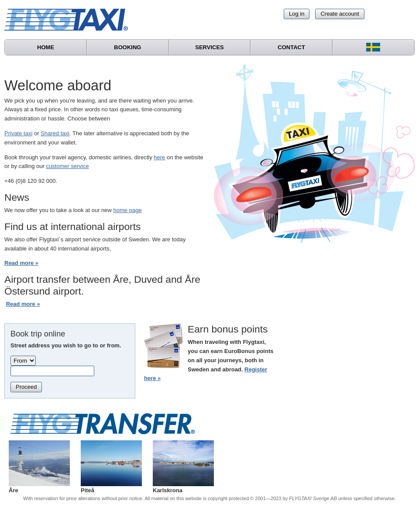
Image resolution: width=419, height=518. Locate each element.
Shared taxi (55, 133)
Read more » (21, 263)
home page (127, 210)
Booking (127, 47)
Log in (296, 13)
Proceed (26, 387)
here (159, 157)
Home (45, 47)
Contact (291, 47)
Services (209, 47)
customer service (67, 166)
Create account (339, 13)
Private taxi (18, 133)
